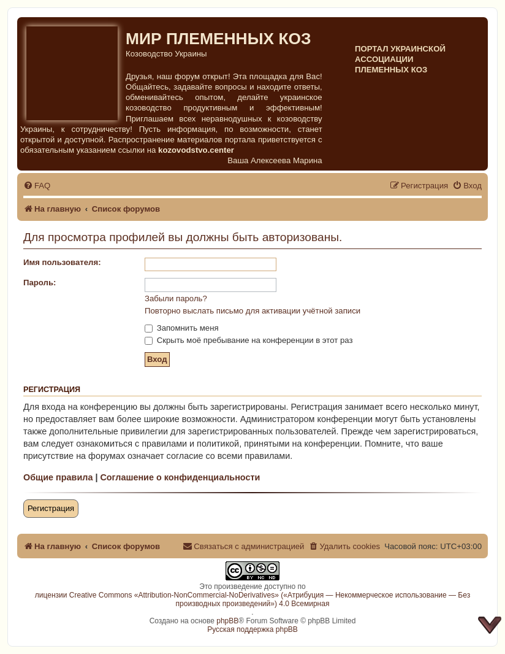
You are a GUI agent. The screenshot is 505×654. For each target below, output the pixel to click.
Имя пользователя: (62, 262)
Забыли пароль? (176, 298)
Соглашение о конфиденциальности (180, 477)
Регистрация (51, 508)
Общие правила (58, 477)
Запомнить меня (182, 328)
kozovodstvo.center (196, 150)
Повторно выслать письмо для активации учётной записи (252, 310)
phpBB (227, 621)
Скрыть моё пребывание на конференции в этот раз (249, 340)
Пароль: (39, 282)
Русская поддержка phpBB (252, 629)
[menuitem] (36, 185)
